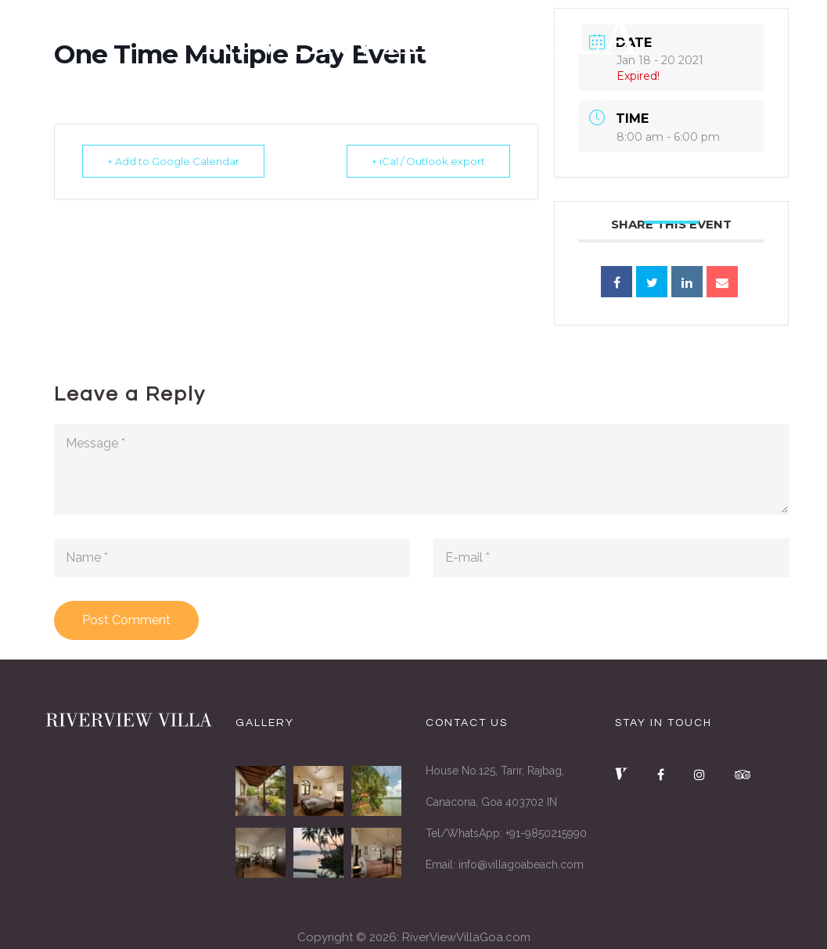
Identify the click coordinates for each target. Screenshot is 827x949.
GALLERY (502, 100)
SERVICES (414, 100)
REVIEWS (586, 100)
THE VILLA (322, 100)
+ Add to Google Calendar (176, 161)
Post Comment (126, 620)
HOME (242, 100)
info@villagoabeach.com (521, 864)
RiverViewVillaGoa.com (466, 937)
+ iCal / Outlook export (426, 161)
